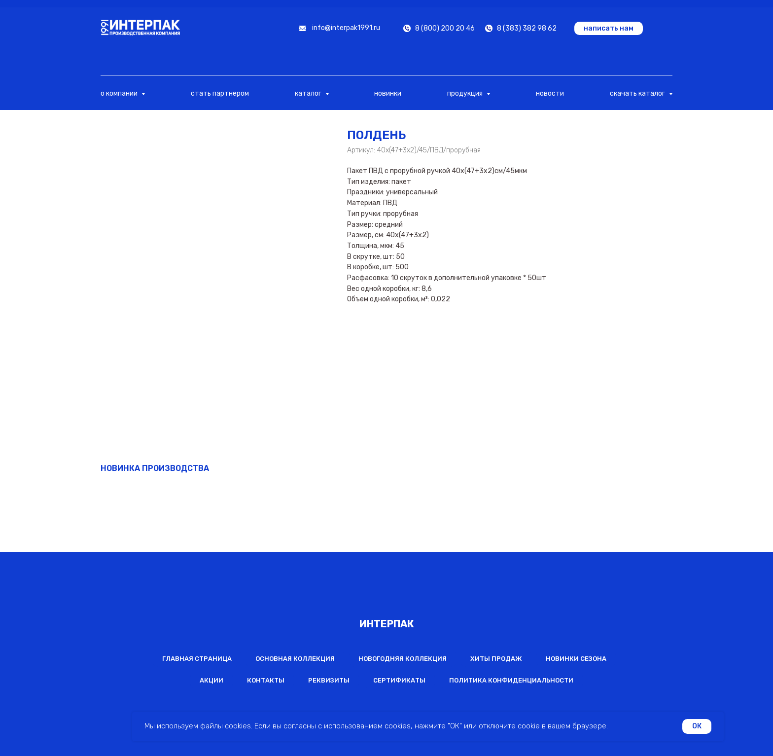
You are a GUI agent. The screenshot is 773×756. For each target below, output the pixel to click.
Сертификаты (399, 680)
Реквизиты (329, 680)
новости (550, 93)
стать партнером (220, 93)
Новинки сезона (576, 658)
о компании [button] (120, 93)
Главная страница (197, 658)
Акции (211, 680)
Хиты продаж (496, 658)
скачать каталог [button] (638, 93)
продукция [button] (465, 93)
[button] (608, 28)
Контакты (265, 680)
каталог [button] (309, 93)
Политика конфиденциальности (511, 680)
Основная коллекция (295, 658)
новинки (387, 93)
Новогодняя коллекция (402, 658)
